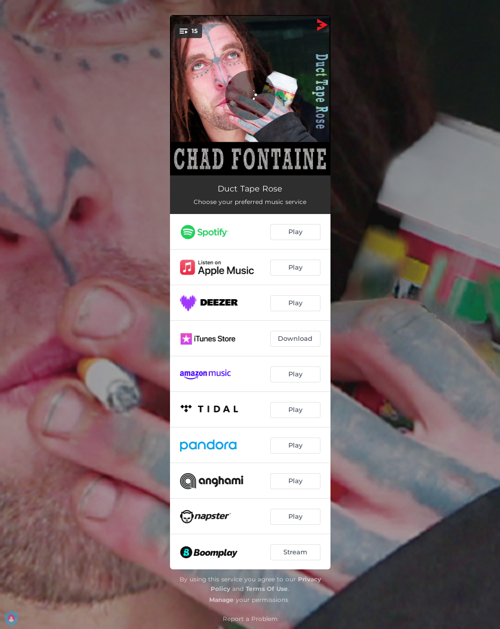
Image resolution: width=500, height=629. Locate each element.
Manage (221, 599)
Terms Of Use (267, 588)
